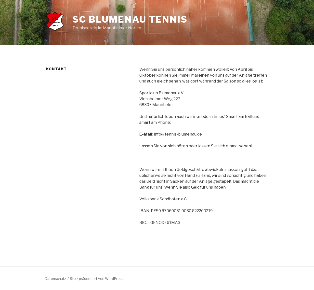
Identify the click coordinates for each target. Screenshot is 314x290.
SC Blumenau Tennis (130, 19)
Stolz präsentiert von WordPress (97, 278)
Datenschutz (55, 278)
